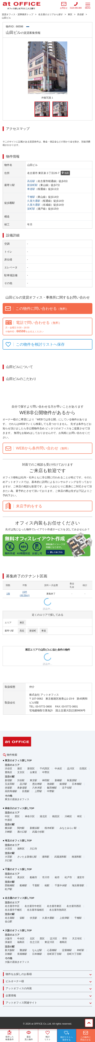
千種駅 (31, 196)
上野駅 (38, 791)
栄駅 (22, 917)
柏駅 (47, 885)
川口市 (33, 848)
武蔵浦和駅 (60, 856)
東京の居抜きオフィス (17, 799)
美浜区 (21, 877)
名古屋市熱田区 (57, 909)
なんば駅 (37, 950)
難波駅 (23, 950)
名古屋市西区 (74, 906)
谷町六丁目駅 (74, 953)
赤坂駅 (8, 787)
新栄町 (32, 630)
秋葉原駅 (72, 780)
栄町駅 (31, 208)
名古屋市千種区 (13, 909)
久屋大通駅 (33, 200)
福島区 (21, 942)
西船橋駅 (10, 885)
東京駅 (33, 780)
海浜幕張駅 (78, 885)
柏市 (57, 877)
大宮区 (8, 848)
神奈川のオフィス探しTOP (19, 808)
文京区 (21, 772)
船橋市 (33, 877)
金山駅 (8, 921)
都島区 (63, 942)
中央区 (58, 768)
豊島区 (8, 772)
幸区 (79, 816)
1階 (8, 593)
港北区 (43, 816)
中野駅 (50, 791)
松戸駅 (8, 889)
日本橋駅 (77, 783)
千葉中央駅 (61, 885)
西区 (17, 816)
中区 (7, 816)
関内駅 (21, 828)
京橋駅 (8, 953)
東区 (22, 622)
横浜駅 (8, 828)
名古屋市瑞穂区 (35, 909)
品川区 (70, 768)
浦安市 (80, 877)
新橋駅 (58, 780)
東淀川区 (49, 942)
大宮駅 (8, 856)
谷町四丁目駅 (54, 953)
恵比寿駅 (37, 783)
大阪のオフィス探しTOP (18, 930)
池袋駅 (50, 783)
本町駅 (80, 950)
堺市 (64, 938)
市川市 (45, 877)
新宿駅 (8, 780)
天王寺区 (77, 938)
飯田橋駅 (52, 787)
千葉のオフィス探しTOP (18, 869)
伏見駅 (33, 917)
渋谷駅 (21, 780)
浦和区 (21, 848)
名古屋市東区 (54, 906)
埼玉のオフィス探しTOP (18, 840)
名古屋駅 (10, 917)
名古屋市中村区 (33, 906)
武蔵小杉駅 (38, 831)
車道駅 (31, 188)
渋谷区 (8, 768)
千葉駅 (36, 885)
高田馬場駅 (11, 791)
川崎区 (68, 816)
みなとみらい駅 (68, 828)
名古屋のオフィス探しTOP (19, 898)
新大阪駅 (10, 950)
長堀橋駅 (22, 953)
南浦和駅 (77, 856)
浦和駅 (45, 856)
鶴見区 (56, 816)
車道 (43, 630)
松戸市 (68, 877)
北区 (32, 938)
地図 (65, 173)
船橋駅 (23, 885)
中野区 (45, 772)
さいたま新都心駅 (27, 856)
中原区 (8, 820)
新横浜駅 (35, 828)
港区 (19, 768)
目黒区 (83, 768)
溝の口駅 (22, 831)
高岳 (22, 630)
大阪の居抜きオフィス (17, 962)
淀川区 (53, 938)
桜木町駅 (49, 828)
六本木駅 (37, 787)
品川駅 (23, 783)
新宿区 (31, 768)
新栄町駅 (32, 185)
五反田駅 (10, 783)
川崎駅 (8, 831)
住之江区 (35, 942)
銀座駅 (63, 783)
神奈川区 (30, 816)
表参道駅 (22, 787)
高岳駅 (31, 181)
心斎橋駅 (52, 950)
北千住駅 (67, 787)
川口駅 (8, 860)
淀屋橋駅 (67, 950)
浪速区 (8, 942)
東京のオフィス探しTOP (18, 760)
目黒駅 (25, 791)
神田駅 (45, 780)
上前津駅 (64, 917)
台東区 (33, 772)
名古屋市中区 (12, 906)
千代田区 (44, 768)
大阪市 (8, 938)
